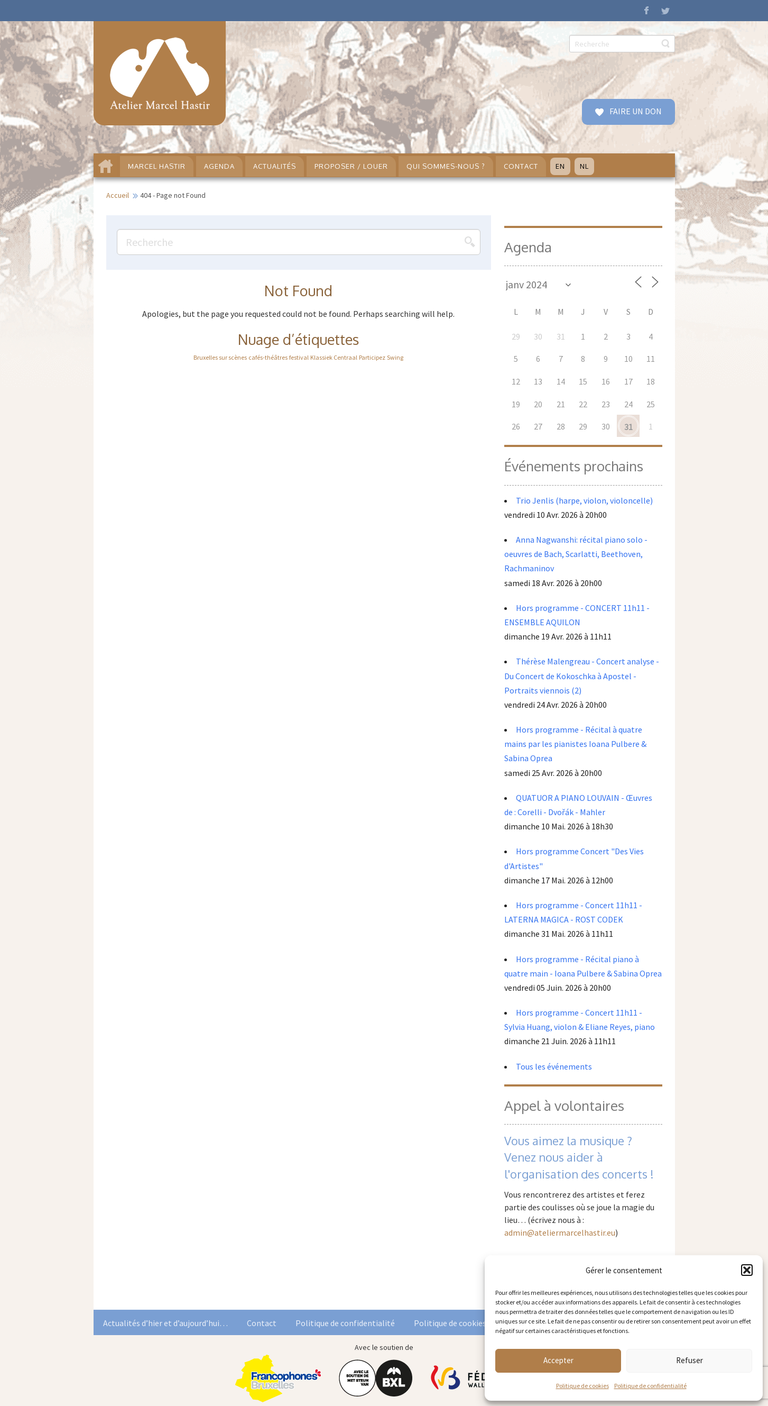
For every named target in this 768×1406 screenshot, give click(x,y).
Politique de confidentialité (650, 1386)
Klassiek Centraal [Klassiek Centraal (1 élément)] (333, 357)
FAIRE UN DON (635, 111)
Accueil (117, 195)
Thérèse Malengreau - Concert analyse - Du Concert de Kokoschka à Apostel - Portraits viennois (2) (581, 675)
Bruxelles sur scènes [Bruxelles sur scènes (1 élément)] (220, 357)
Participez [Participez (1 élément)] (372, 357)
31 (628, 427)
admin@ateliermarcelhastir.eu (559, 1232)
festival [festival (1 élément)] (299, 357)
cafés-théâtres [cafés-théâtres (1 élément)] (268, 357)
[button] (747, 1270)
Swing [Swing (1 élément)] (395, 357)
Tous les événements (554, 1066)
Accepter (558, 1360)
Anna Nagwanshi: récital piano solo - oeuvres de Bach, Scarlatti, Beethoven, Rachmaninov (575, 553)
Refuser (689, 1360)
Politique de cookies (582, 1386)
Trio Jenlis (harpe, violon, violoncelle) (584, 500)
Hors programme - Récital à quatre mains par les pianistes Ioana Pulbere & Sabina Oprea (575, 743)
